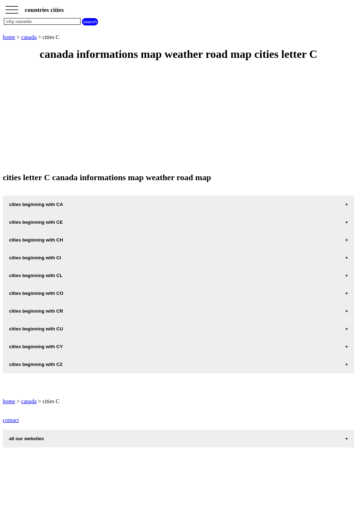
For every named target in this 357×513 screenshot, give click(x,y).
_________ (12, 7)
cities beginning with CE (36, 222)
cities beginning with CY (36, 346)
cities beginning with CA (36, 204)
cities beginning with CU (36, 328)
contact (11, 420)
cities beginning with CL (35, 275)
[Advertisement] (178, 117)
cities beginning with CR (36, 311)
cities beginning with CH (36, 240)
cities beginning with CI (35, 257)
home (9, 37)
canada (29, 37)
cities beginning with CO (36, 293)
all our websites (26, 438)
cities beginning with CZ (35, 364)
